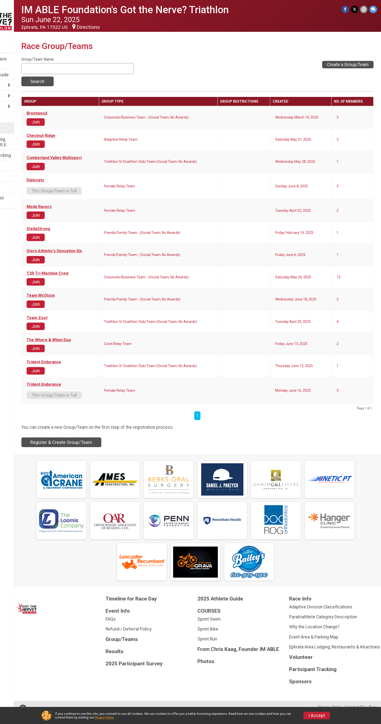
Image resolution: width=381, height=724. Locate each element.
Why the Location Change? (323, 626)
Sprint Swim (225, 619)
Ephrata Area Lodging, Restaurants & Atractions (332, 649)
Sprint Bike (224, 629)
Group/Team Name (71, 59)
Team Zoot (70, 318)
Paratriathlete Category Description (331, 616)
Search (71, 81)
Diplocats (68, 180)
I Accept (316, 715)
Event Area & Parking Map (322, 637)
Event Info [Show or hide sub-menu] (14, 96)
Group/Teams (18, 128)
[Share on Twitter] (355, 9)
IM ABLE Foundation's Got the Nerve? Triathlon (158, 10)
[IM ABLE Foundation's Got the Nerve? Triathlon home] (23, 19)
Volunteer (14, 117)
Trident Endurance (77, 362)
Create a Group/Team (348, 64)
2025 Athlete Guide (23, 74)
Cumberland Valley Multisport (87, 158)
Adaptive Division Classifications (329, 606)
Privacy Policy (104, 717)
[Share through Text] (373, 9)
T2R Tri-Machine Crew (81, 273)
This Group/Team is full (87, 190)
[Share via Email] (364, 9)
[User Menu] (23, 43)
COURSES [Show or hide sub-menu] (14, 107)
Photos (11, 176)
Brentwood (70, 113)
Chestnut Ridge (74, 135)
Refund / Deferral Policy (154, 629)
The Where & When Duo (82, 340)
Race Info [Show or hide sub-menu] (14, 85)
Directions (121, 27)
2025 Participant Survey (20, 200)
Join (69, 122)
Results (11, 166)
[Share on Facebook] (346, 9)
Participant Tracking (24, 155)
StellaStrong (71, 229)
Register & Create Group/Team (94, 442)
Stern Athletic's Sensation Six (87, 251)
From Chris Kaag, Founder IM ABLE (22, 141)
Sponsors (14, 187)
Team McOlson (74, 295)
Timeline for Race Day (22, 61)
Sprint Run (224, 639)
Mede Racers (72, 207)
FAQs (136, 619)
